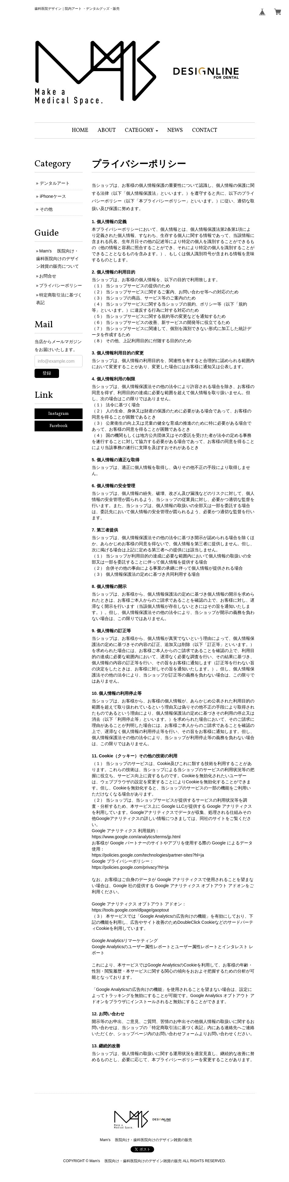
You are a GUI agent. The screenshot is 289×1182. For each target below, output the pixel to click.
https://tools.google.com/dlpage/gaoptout (130, 910)
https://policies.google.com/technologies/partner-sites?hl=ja (148, 855)
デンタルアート (55, 183)
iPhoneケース (53, 196)
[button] (141, 130)
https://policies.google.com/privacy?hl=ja (130, 867)
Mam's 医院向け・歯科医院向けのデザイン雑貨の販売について (57, 258)
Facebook (59, 426)
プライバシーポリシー (60, 285)
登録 (47, 373)
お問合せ (47, 276)
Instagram (58, 414)
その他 (46, 209)
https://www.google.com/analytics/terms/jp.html (136, 836)
